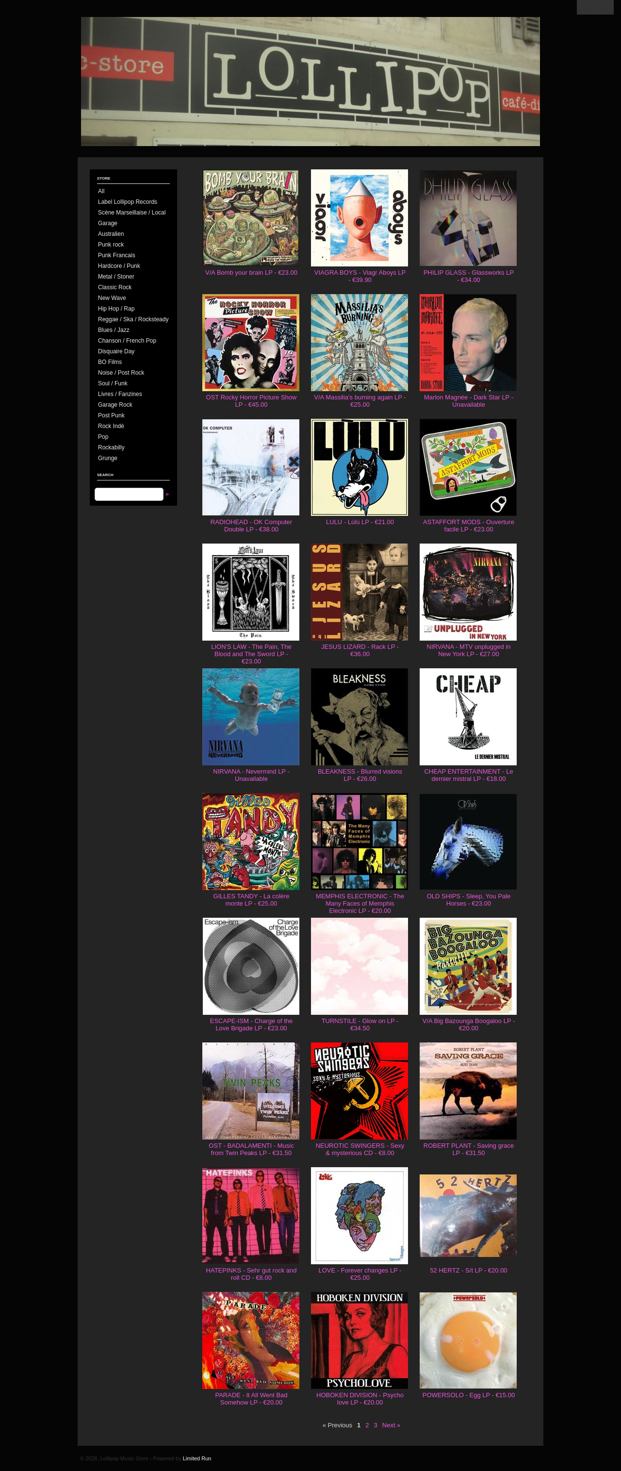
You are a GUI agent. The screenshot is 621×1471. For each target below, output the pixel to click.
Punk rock (111, 244)
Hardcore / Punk (119, 266)
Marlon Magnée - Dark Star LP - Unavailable (468, 401)
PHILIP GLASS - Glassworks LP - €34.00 (469, 276)
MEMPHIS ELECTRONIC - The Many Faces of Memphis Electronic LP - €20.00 (360, 903)
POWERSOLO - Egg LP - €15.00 (469, 1395)
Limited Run (197, 1458)
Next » (391, 1425)
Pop (103, 436)
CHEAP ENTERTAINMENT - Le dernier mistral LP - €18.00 (468, 775)
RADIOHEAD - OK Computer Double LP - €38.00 (251, 525)
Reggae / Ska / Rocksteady (133, 319)
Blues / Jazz (114, 330)
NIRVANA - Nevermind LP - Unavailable (251, 775)
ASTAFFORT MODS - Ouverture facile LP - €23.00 (468, 525)
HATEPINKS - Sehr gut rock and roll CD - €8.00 (251, 1274)
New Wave (112, 298)
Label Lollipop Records (127, 201)
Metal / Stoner (116, 276)
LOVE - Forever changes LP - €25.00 (359, 1274)
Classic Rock (114, 287)
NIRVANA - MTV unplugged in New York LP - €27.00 (469, 650)
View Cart (595, 7)
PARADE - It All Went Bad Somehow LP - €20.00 (251, 1398)
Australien (111, 234)
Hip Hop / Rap (116, 308)
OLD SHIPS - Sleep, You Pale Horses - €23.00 (469, 900)
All (101, 191)
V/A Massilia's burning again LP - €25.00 (360, 401)
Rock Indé (111, 426)
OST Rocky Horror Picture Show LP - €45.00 (251, 401)
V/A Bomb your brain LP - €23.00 (251, 272)
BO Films (110, 362)
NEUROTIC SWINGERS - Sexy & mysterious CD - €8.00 (360, 1149)
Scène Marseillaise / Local (131, 212)
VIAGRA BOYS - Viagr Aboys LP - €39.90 (360, 276)
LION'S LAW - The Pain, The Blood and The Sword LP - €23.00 (251, 654)
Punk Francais (116, 255)
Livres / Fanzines (120, 394)
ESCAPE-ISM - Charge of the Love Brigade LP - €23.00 (251, 1024)
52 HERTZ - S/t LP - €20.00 (468, 1270)
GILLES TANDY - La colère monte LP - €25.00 (251, 900)
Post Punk (111, 415)
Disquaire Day (116, 351)
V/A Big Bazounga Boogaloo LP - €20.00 (469, 1024)
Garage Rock (115, 404)
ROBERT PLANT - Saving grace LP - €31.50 (469, 1149)
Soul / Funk (113, 383)
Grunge (107, 458)
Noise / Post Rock (121, 372)
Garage (107, 223)
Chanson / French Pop (127, 340)
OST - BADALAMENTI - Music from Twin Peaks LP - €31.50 (251, 1149)
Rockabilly (111, 447)
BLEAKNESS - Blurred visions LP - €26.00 (360, 775)
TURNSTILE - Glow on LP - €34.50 (360, 1024)
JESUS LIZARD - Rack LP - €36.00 (360, 650)
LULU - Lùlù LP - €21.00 (360, 522)
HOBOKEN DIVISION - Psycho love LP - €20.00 (360, 1398)
